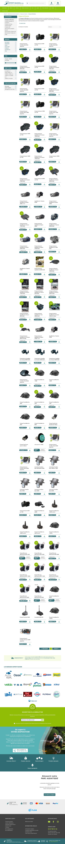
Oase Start (7, 46)
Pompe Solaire (8, 25)
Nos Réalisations (9, 830)
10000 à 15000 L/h (9, 74)
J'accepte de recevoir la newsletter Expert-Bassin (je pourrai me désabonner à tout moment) (33, 723)
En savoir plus (22, 23)
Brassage (7, 86)
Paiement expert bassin (10, 824)
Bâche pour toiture (29, 821)
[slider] (5, 62)
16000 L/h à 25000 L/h (9, 76)
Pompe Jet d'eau (8, 24)
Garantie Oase (8, 826)
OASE (6, 45)
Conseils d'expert (9, 821)
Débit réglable (8, 87)
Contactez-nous (28, 831)
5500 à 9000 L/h (8, 72)
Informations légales (29, 828)
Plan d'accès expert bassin (31, 833)
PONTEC (7, 48)
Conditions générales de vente (31, 830)
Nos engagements (9, 828)
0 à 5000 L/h (7, 71)
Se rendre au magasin (49, 794)
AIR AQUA (7, 42)
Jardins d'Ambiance (9, 823)
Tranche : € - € (8, 59)
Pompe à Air (7, 27)
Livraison (7, 827)
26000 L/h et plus (9, 78)
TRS (6, 51)
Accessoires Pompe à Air (10, 31)
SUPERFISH (7, 49)
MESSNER (7, 43)
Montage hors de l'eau (9, 89)
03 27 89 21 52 (54, 841)
